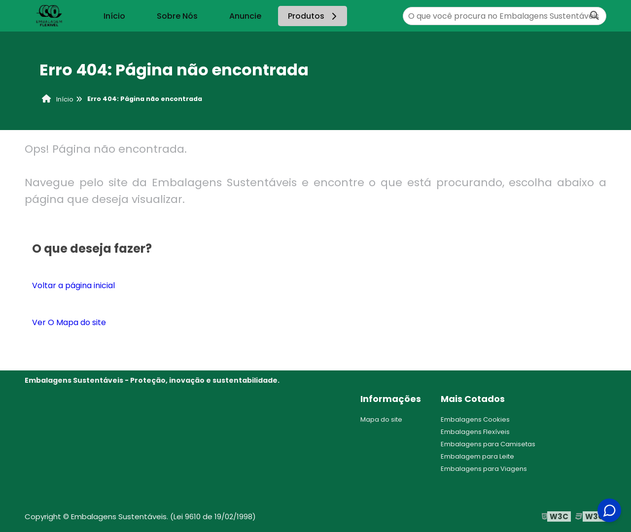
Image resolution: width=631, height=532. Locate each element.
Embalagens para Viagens (484, 468)
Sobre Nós (177, 16)
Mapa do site (381, 419)
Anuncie (245, 16)
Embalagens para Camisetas (488, 444)
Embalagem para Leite (477, 456)
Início (114, 16)
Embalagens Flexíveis (475, 431)
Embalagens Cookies (475, 419)
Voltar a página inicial (73, 285)
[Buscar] (594, 16)
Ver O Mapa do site (69, 322)
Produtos (314, 16)
